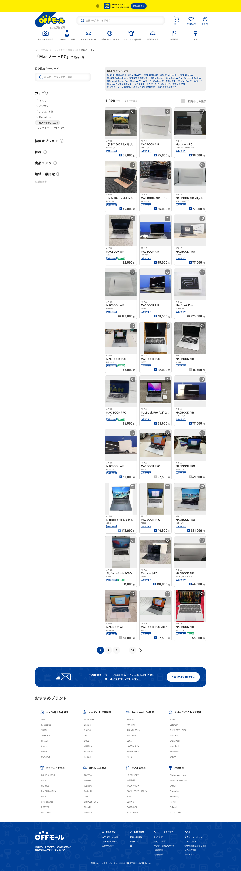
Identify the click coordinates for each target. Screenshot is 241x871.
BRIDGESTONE (91, 801)
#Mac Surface (157, 78)
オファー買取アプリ (164, 845)
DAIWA (173, 756)
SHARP (44, 730)
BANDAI (130, 719)
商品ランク (46, 163)
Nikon (44, 751)
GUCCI (44, 780)
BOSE (86, 740)
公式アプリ (160, 841)
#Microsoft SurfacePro (117, 81)
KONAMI (131, 724)
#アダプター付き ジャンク (147, 84)
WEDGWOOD (133, 785)
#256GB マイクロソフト (138, 78)
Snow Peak (175, 740)
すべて (41, 100)
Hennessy (174, 796)
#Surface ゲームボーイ (140, 81)
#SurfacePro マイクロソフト (120, 84)
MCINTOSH (89, 719)
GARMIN (88, 791)
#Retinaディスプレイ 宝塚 (173, 84)
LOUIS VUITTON (48, 775)
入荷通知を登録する (183, 677)
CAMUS (173, 785)
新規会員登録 (136, 837)
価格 (41, 152)
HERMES (45, 785)
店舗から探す (108, 845)
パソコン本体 (59, 49)
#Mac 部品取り (135, 75)
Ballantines (175, 807)
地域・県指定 (47, 174)
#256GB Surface (185, 75)
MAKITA (87, 780)
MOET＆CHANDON (178, 780)
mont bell (174, 746)
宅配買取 (159, 854)
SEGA (129, 740)
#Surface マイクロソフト (164, 81)
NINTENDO (132, 735)
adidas (173, 719)
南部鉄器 (131, 780)
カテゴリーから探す (111, 837)
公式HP (158, 837)
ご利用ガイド (190, 841)
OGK (86, 796)
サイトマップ (190, 854)
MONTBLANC (133, 812)
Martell (173, 801)
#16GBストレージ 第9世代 (119, 87)
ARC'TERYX (46, 812)
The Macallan (176, 812)
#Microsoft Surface (192, 78)
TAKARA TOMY (133, 730)
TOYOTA (88, 775)
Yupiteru (88, 785)
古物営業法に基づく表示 (195, 845)
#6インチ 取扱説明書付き (144, 87)
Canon (44, 746)
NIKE (43, 796)
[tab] (45, 35)
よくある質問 (190, 850)
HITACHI (45, 740)
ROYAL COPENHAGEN (137, 791)
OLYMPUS (45, 756)
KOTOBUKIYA (133, 746)
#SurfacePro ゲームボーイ (190, 81)
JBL (86, 735)
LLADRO (131, 801)
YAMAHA (88, 746)
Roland (87, 756)
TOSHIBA (45, 735)
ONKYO (87, 730)
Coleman (174, 724)
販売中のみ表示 (193, 101)
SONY (43, 719)
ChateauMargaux (178, 775)
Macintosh (73, 49)
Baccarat (131, 796)
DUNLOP (88, 812)
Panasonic (46, 724)
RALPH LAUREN (48, 791)
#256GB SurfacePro (116, 78)
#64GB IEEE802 (151, 75)
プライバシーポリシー (194, 837)
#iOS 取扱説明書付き (167, 87)
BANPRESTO (133, 751)
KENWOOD (89, 751)
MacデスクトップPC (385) (51, 128)
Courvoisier (175, 791)
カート (133, 845)
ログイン (134, 841)
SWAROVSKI (132, 807)
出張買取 (159, 850)
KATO (129, 756)
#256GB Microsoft (168, 75)
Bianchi (87, 807)
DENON (87, 724)
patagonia (174, 735)
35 (132, 650)
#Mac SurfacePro (174, 78)
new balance (47, 801)
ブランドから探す (110, 841)
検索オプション (49, 141)
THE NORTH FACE (178, 730)
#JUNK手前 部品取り (116, 75)
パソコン (45, 49)
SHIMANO (174, 751)
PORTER (45, 807)
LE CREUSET (133, 775)
